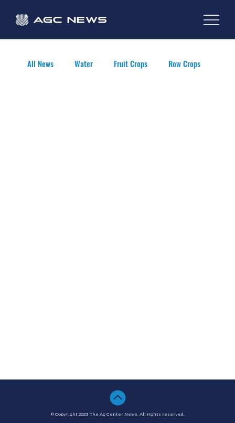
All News (40, 63)
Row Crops (184, 63)
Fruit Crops (130, 63)
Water (83, 63)
